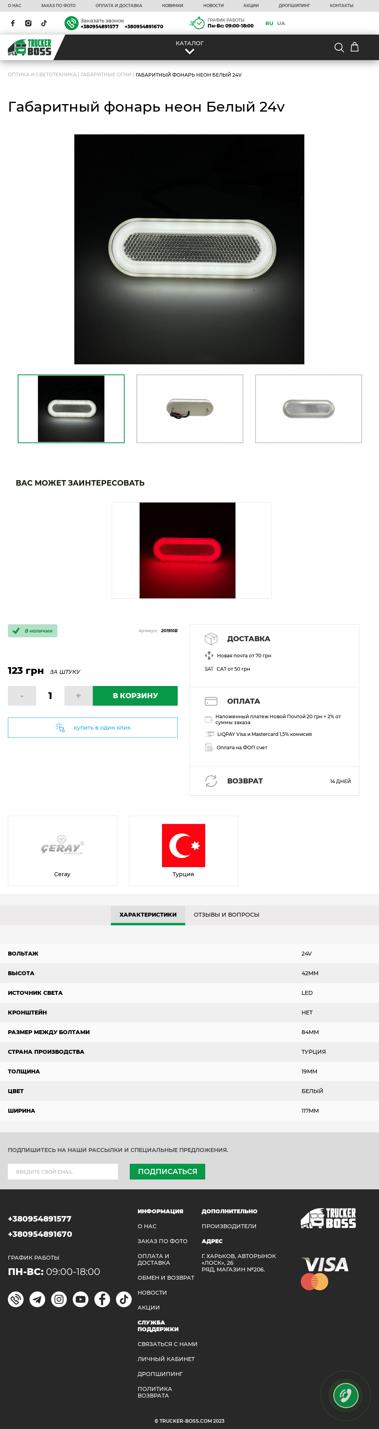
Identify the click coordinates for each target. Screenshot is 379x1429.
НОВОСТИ (213, 6)
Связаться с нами (168, 1344)
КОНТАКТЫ (341, 6)
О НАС (14, 6)
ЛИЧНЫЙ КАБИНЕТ (166, 1359)
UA (281, 23)
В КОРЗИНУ (135, 696)
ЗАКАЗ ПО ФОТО (58, 6)
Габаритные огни (106, 74)
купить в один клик (102, 727)
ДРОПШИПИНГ (294, 6)
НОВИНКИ (172, 6)
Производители (229, 1226)
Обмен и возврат (166, 1278)
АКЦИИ (251, 6)
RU (269, 23)
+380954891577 (100, 26)
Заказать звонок (102, 20)
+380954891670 (144, 26)
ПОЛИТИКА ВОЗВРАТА (155, 1392)
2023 (218, 1421)
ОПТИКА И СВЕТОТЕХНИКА (42, 74)
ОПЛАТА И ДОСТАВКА (119, 6)
